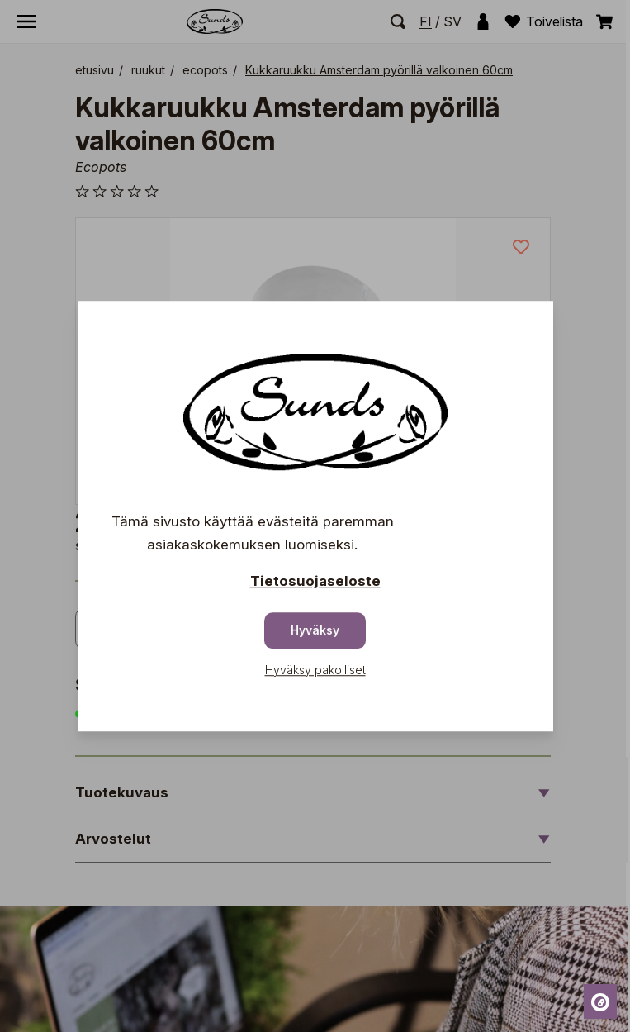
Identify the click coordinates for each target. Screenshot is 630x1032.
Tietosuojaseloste (315, 581)
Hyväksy (315, 630)
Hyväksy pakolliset (315, 670)
